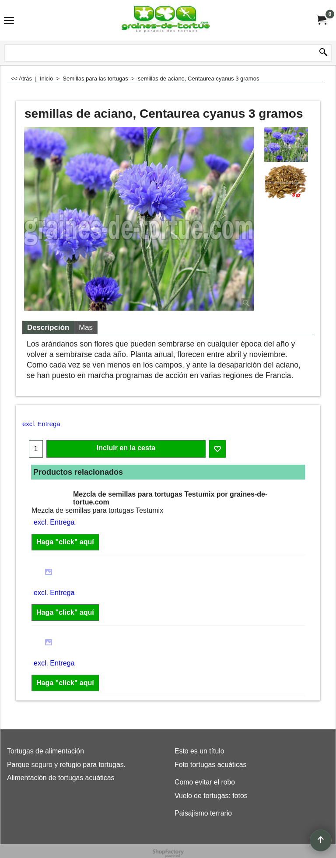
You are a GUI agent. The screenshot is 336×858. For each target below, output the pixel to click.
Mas (86, 327)
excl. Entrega (41, 423)
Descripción (48, 327)
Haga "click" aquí (65, 542)
